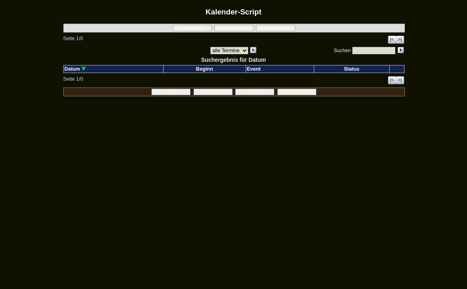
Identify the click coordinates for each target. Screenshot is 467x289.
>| (400, 39)
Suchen (254, 92)
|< (392, 39)
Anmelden (296, 92)
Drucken (213, 92)
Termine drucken (234, 28)
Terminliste (192, 28)
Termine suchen (275, 28)
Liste (171, 92)
